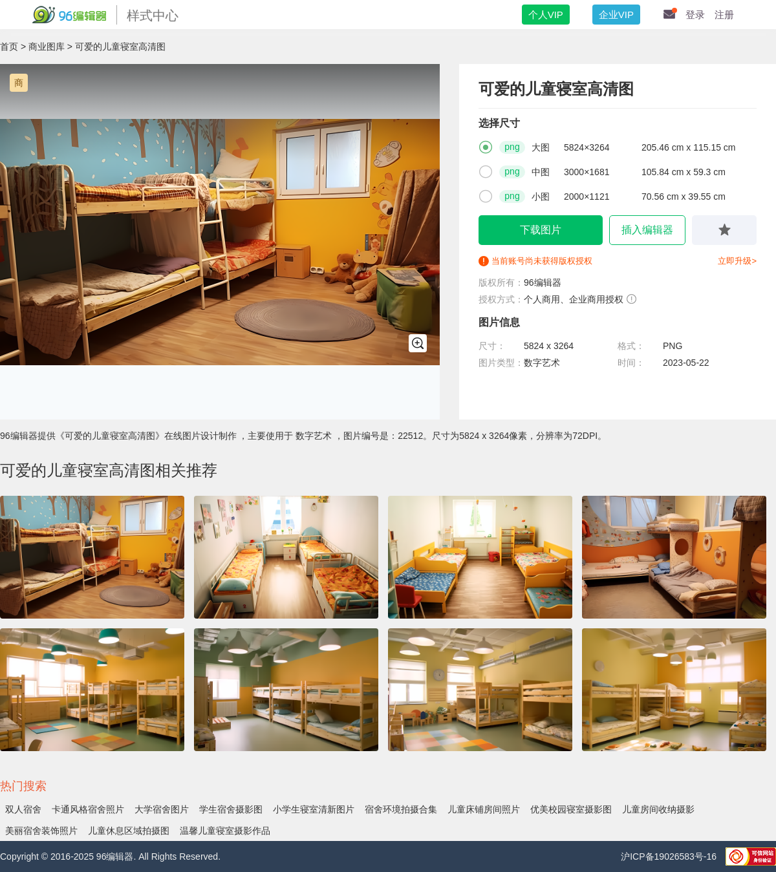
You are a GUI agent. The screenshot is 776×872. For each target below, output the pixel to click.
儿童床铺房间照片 (483, 809)
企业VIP (616, 14)
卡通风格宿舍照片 (88, 809)
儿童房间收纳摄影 (658, 809)
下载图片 (540, 229)
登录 (695, 14)
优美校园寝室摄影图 (571, 809)
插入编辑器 (647, 229)
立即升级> (737, 261)
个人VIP (545, 14)
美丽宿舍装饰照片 (41, 830)
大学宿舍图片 (162, 809)
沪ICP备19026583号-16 (670, 856)
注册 (724, 14)
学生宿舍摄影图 (231, 809)
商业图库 (46, 46)
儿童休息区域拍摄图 (128, 830)
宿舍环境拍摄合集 (401, 809)
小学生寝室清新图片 (313, 809)
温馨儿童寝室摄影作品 (225, 830)
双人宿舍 (23, 809)
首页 (9, 46)
